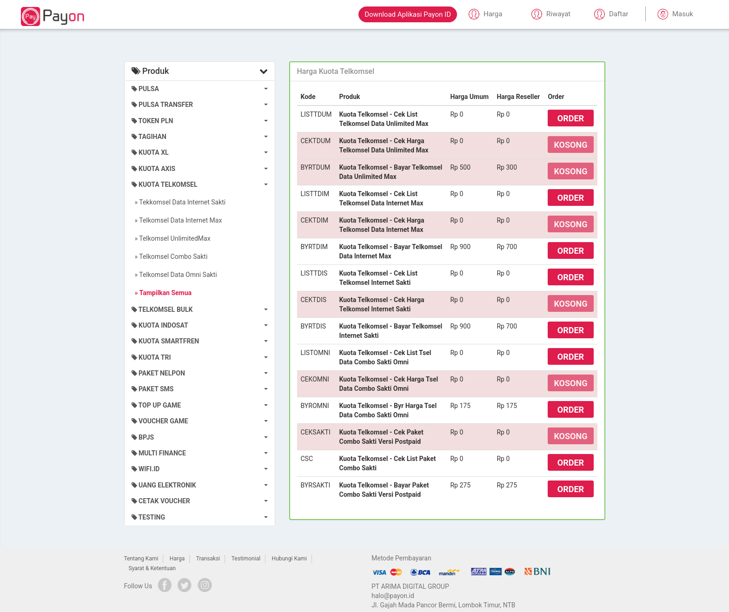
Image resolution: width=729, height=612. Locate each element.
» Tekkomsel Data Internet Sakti (179, 202)
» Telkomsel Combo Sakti (170, 256)
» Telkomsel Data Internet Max (177, 220)
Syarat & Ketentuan (152, 568)
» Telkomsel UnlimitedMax (171, 238)
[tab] (447, 71)
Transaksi (208, 558)
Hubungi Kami (289, 558)
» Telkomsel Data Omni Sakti (174, 274)
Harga (177, 558)
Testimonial (246, 558)
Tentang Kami (141, 558)
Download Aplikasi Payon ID (407, 14)
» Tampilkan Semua (162, 292)
